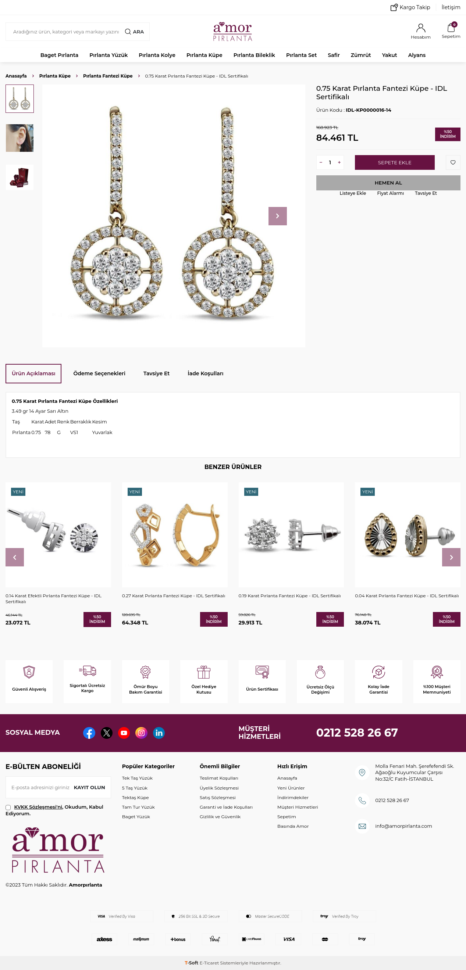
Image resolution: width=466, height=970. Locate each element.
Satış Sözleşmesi (218, 797)
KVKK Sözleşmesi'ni (38, 807)
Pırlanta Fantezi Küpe (108, 76)
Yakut (389, 55)
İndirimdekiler (293, 797)
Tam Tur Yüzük (138, 807)
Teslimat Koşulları (219, 778)
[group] (173, 216)
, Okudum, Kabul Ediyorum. (54, 810)
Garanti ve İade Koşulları (226, 807)
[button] (277, 216)
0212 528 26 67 (357, 733)
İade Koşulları (205, 373)
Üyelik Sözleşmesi (219, 788)
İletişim (451, 7)
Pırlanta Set (301, 55)
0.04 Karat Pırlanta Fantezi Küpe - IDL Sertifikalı (407, 595)
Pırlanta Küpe (204, 55)
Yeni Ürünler (291, 788)
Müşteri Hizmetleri (297, 807)
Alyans (417, 55)
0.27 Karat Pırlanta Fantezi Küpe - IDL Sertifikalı (173, 595)
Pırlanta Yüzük (108, 55)
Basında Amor (293, 826)
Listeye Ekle (353, 193)
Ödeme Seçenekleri (99, 373)
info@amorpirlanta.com (403, 826)
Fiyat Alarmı (390, 193)
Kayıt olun (88, 787)
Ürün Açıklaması (33, 373)
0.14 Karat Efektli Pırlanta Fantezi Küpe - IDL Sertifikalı (54, 598)
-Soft (192, 963)
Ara (134, 31)
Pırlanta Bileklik (254, 55)
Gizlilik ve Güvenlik (220, 816)
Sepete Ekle (394, 162)
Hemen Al (388, 182)
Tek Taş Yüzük (137, 778)
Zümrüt (361, 55)
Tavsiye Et (426, 193)
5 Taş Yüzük (134, 788)
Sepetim (286, 816)
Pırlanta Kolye (157, 55)
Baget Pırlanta (59, 55)
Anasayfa (16, 76)
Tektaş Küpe (135, 797)
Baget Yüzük (136, 816)
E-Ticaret (209, 963)
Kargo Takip (410, 7)
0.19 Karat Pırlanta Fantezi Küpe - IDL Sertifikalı (290, 595)
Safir (333, 55)
